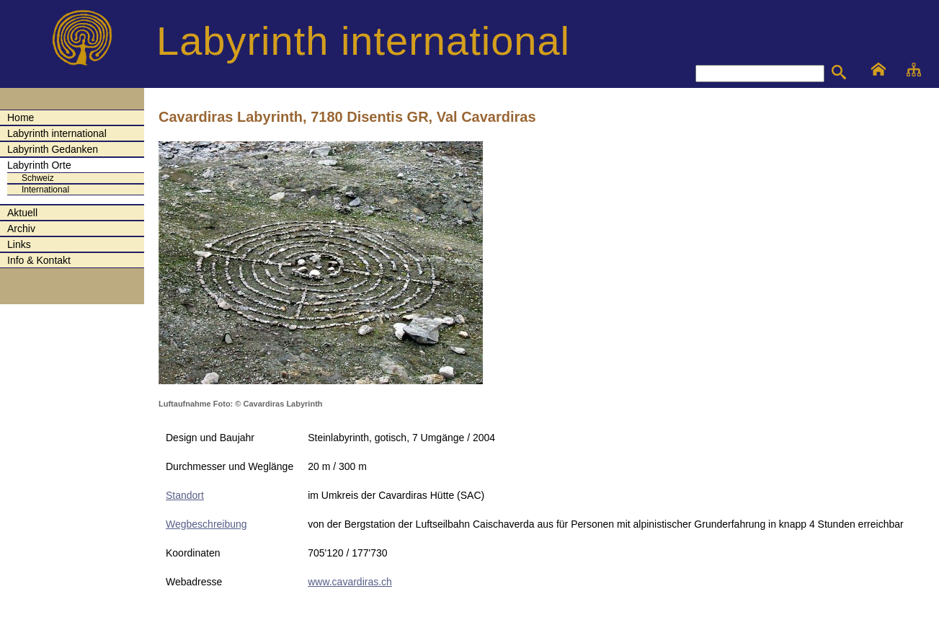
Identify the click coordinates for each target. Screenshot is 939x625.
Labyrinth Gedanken (52, 149)
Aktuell (22, 212)
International (45, 190)
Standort (185, 495)
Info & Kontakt (39, 260)
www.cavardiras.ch (350, 582)
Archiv (21, 228)
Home (20, 117)
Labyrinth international (57, 133)
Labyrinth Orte (39, 165)
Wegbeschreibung (206, 524)
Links (19, 244)
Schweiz (38, 178)
